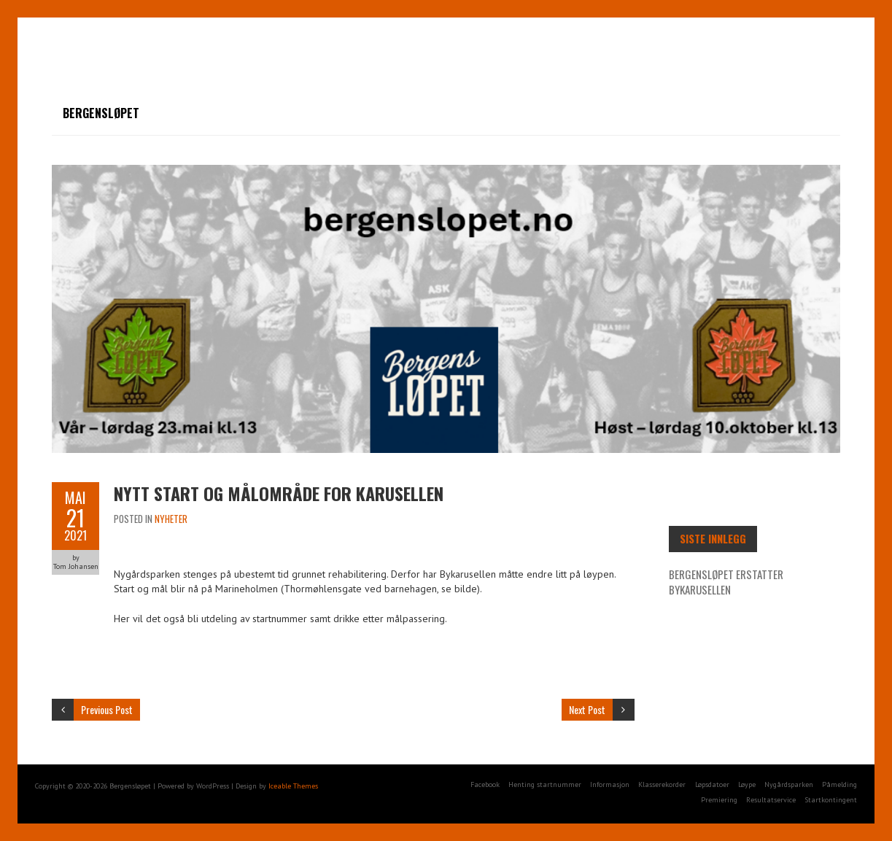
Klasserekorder (662, 784)
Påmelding (839, 784)
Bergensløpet (101, 113)
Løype (747, 784)
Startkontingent (830, 800)
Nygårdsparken (788, 784)
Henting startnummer (544, 784)
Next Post (587, 709)
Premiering (719, 800)
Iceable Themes (293, 786)
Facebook (485, 784)
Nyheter (171, 518)
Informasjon (609, 784)
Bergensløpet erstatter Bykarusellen (726, 581)
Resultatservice (771, 800)
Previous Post (107, 709)
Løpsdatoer (712, 784)
